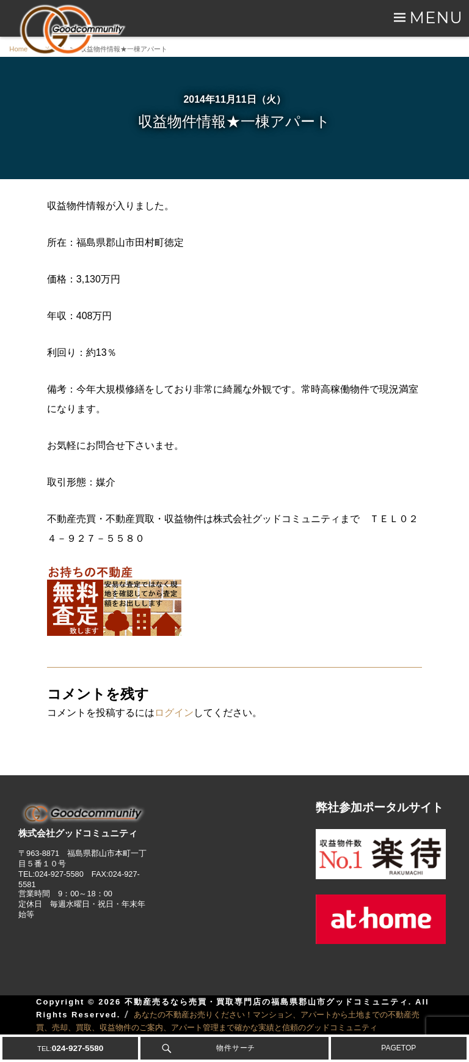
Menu (436, 17)
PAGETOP (398, 1048)
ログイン (174, 712)
